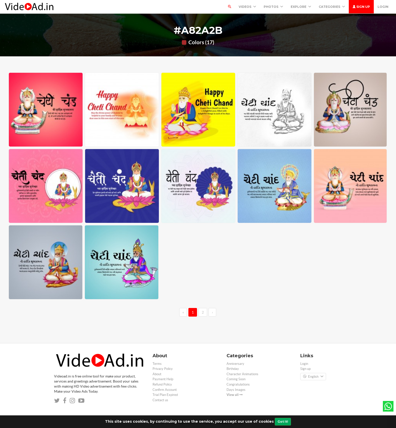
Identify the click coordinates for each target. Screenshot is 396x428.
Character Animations (242, 374)
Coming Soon (236, 379)
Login (383, 7)
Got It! (283, 421)
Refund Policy (162, 384)
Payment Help (163, 379)
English (313, 377)
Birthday (233, 369)
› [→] (212, 312)
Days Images (236, 390)
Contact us (160, 400)
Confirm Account (165, 390)
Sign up (361, 7)
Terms (157, 364)
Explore (301, 7)
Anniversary (235, 364)
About (157, 374)
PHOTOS (273, 7)
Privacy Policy (163, 369)
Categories (332, 7)
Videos (247, 7)
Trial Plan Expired (165, 395)
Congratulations (238, 384)
